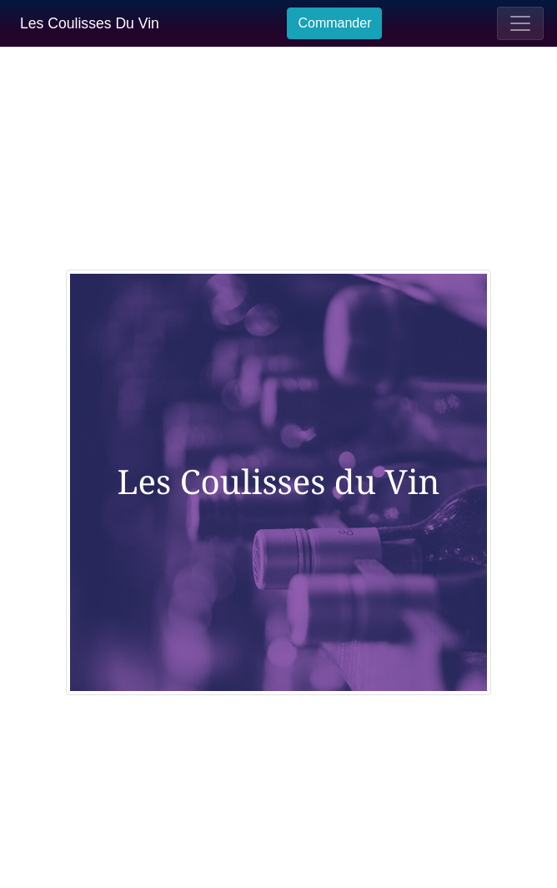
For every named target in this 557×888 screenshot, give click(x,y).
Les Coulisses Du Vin (89, 23)
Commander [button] (334, 23)
